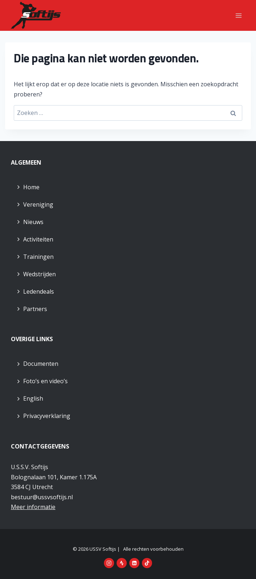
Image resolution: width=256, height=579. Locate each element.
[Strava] (122, 563)
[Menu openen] (238, 15)
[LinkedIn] (134, 563)
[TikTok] (147, 563)
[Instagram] (109, 563)
